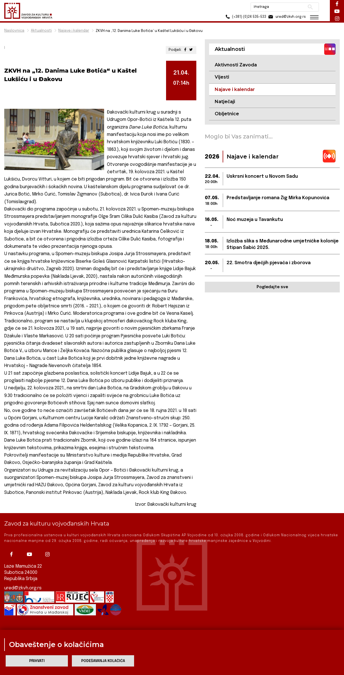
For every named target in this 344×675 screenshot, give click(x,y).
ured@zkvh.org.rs (23, 588)
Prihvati (37, 661)
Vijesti (222, 77)
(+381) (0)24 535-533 (245, 16)
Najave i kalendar (73, 30)
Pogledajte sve (272, 287)
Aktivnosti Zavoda (236, 65)
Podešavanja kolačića (103, 661)
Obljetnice (227, 113)
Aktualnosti (41, 30)
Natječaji (225, 101)
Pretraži (310, 7)
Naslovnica (14, 30)
